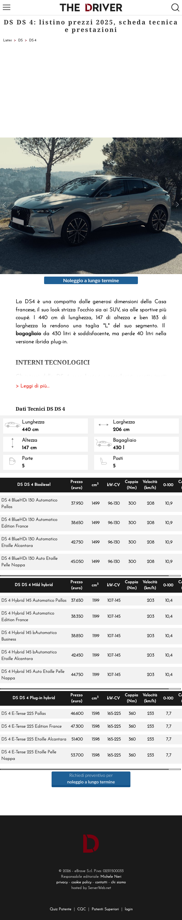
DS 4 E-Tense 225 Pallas (23, 713)
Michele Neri (110, 877)
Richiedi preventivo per (91, 778)
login (129, 909)
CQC (81, 909)
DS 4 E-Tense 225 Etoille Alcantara (33, 739)
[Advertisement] (91, 90)
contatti (101, 882)
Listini (7, 40)
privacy (62, 882)
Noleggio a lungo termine (91, 280)
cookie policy (81, 882)
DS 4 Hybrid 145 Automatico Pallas (33, 600)
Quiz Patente (60, 909)
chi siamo (118, 882)
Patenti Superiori (105, 909)
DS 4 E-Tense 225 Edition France (31, 726)
